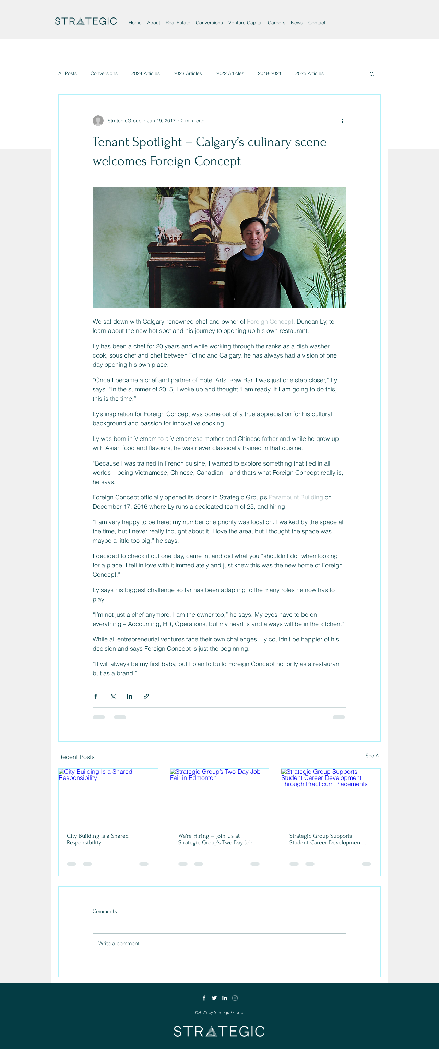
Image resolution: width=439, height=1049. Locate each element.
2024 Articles (145, 73)
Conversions (104, 73)
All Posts (67, 73)
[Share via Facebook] (96, 696)
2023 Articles (188, 73)
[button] (372, 73)
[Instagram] (235, 997)
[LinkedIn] (224, 997)
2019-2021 (270, 73)
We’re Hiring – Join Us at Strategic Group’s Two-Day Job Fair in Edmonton (215, 839)
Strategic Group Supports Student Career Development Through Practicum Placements (327, 839)
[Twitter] (214, 997)
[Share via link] (146, 696)
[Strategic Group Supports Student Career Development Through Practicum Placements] (330, 796)
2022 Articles (230, 73)
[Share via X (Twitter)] (112, 696)
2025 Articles (309, 73)
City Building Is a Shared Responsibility (98, 839)
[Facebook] (204, 997)
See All (373, 755)
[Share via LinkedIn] (129, 696)
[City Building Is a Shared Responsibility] (108, 796)
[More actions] (342, 121)
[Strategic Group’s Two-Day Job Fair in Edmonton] (219, 796)
